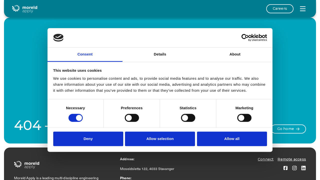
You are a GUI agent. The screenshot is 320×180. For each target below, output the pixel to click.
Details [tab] (160, 54)
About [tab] (235, 54)
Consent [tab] (85, 54)
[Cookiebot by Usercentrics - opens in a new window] (245, 38)
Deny (88, 138)
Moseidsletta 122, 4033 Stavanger (148, 168)
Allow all (232, 138)
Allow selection (160, 138)
